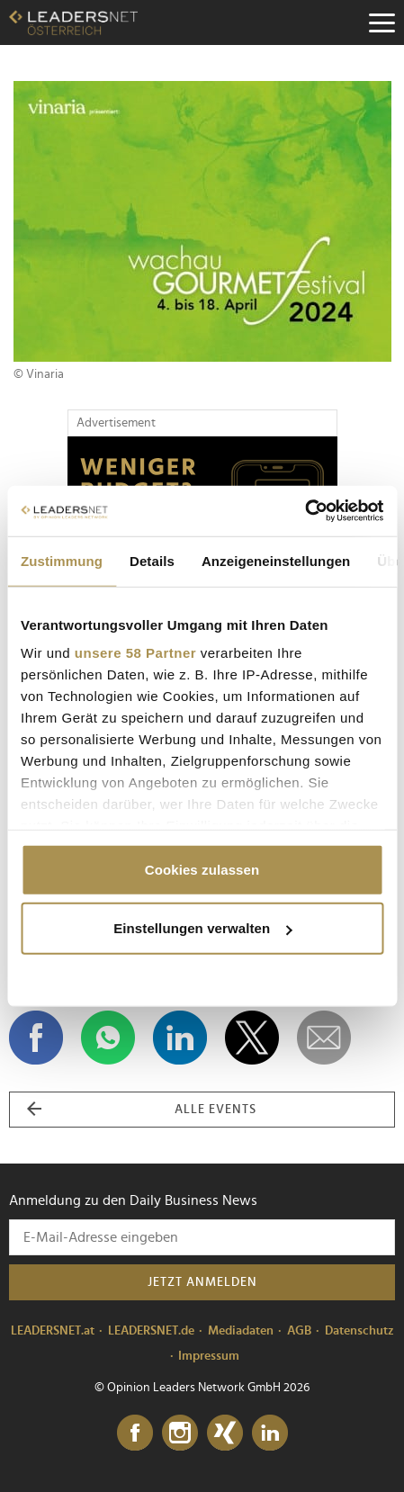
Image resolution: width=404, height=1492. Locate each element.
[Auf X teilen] (252, 1038)
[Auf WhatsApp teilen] (108, 1038)
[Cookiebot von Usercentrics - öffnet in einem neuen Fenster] (304, 511)
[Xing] (225, 1434)
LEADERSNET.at (52, 1331)
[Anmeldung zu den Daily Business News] (202, 1237)
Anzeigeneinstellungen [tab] (276, 560)
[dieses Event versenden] (324, 1038)
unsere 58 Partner (135, 653)
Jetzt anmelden (202, 1282)
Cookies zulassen (202, 868)
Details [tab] (152, 560)
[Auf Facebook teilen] (36, 1038)
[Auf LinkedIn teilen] (180, 1038)
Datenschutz (359, 1331)
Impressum (208, 1356)
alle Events (141, 1109)
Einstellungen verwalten (202, 928)
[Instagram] (180, 1434)
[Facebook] (135, 1434)
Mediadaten (241, 1331)
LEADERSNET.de (151, 1331)
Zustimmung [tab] (62, 560)
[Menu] (381, 22)
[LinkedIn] (270, 1434)
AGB (299, 1331)
